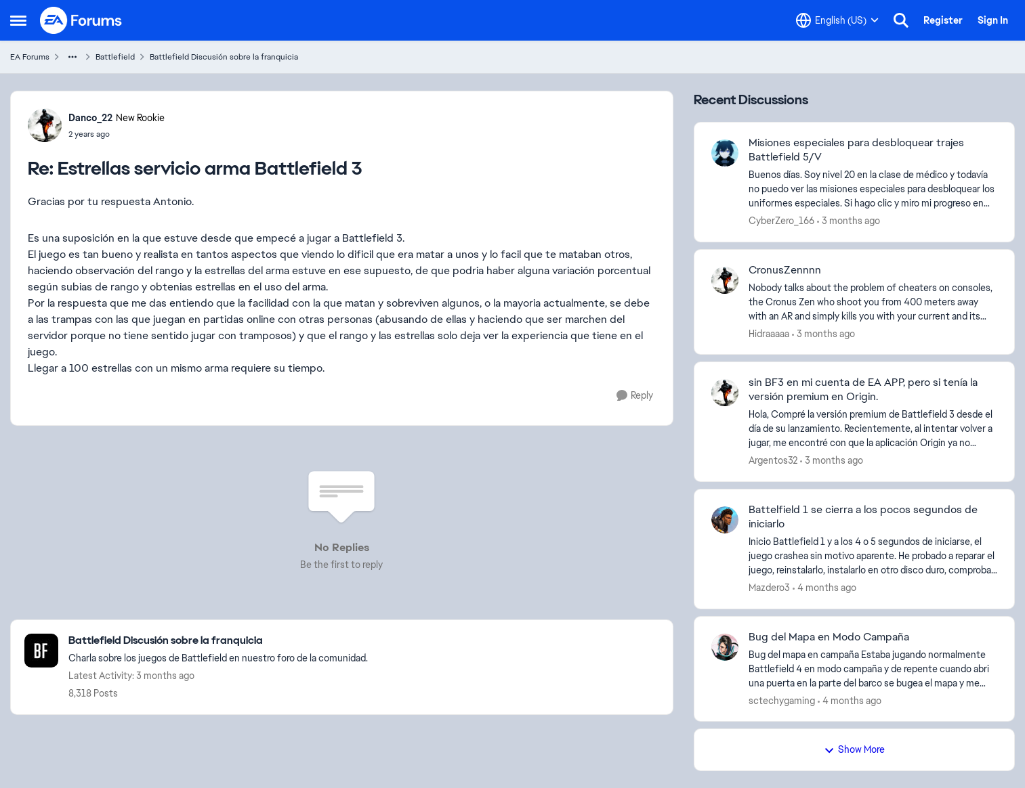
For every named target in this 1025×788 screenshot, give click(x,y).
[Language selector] (837, 20)
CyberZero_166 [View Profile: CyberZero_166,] (781, 221)
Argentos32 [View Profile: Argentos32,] (773, 460)
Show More (854, 749)
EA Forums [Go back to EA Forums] (29, 56)
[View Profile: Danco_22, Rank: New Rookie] (45, 125)
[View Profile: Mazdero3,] (724, 519)
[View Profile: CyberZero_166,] (724, 153)
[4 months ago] (824, 588)
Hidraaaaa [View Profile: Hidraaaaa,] (769, 333)
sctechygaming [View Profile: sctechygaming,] (782, 700)
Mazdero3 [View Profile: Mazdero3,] (769, 588)
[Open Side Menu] (18, 20)
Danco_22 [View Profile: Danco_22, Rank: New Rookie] (90, 118)
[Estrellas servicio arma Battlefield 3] (116, 134)
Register (943, 20)
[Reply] (635, 396)
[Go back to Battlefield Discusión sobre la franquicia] (218, 641)
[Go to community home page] (81, 20)
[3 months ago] (848, 221)
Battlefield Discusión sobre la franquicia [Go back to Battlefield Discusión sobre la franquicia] (224, 56)
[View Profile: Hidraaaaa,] (724, 280)
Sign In (993, 20)
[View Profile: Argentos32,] (724, 392)
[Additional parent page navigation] (72, 56)
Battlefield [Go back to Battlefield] (115, 56)
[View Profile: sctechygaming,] (724, 647)
